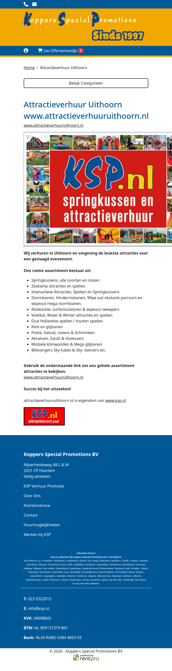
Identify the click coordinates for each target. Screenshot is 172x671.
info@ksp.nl (36, 608)
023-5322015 (37, 598)
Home (29, 67)
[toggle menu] (146, 50)
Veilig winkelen (37, 476)
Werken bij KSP (37, 534)
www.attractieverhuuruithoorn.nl (53, 125)
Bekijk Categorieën (86, 83)
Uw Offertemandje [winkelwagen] (61, 50)
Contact (31, 515)
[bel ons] (26, 4)
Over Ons (32, 495)
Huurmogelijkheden (42, 524)
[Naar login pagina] (26, 50)
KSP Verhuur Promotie (44, 486)
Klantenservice (37, 505)
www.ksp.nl (115, 400)
